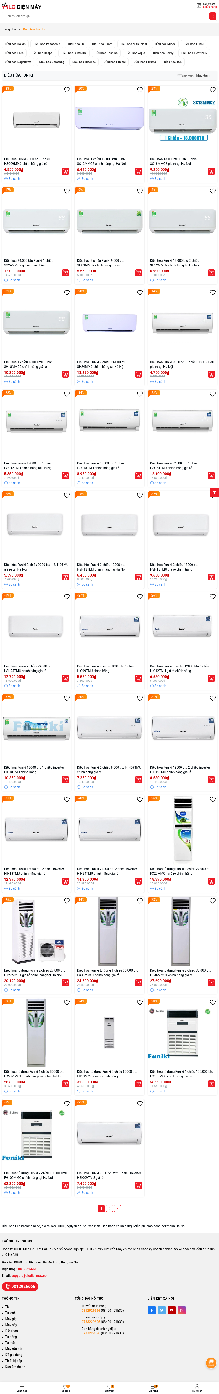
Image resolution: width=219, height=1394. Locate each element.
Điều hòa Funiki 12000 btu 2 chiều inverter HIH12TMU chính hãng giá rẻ (180, 770)
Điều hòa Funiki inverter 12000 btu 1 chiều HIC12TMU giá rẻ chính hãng (180, 668)
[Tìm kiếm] (212, 16)
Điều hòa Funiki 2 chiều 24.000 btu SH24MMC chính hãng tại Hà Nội (101, 364)
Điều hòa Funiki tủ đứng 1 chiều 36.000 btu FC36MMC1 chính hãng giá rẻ (107, 973)
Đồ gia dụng (13, 1355)
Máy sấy (11, 1325)
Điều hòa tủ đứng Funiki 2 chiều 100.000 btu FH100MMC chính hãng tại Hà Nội (35, 1175)
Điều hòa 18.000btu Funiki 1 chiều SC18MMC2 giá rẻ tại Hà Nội (174, 161)
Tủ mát (10, 1343)
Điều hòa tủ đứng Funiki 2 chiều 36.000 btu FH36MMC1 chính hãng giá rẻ (180, 973)
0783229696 (91, 1322)
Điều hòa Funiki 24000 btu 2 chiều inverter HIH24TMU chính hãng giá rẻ (107, 871)
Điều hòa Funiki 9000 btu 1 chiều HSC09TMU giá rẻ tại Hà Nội (182, 364)
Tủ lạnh (10, 1313)
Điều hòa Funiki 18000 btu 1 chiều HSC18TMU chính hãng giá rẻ (101, 465)
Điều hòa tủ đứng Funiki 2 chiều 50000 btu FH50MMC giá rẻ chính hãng (107, 1074)
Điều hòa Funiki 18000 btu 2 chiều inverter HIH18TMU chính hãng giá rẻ (34, 871)
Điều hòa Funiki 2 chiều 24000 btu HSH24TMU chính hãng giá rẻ (28, 668)
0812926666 (27, 1269)
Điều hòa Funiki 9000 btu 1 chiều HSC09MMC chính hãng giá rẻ (27, 161)
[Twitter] (162, 1310)
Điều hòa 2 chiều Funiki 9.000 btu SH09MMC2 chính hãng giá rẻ (100, 263)
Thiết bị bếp (13, 1361)
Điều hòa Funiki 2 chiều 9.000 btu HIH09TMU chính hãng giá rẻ (109, 770)
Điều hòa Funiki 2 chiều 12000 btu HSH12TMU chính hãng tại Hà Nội (101, 567)
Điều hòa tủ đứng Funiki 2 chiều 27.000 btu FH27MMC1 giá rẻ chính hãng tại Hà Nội (34, 973)
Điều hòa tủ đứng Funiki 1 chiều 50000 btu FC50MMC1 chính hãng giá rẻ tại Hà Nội (34, 1074)
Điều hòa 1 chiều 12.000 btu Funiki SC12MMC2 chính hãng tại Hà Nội (101, 161)
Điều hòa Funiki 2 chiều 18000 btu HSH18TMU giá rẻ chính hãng (174, 567)
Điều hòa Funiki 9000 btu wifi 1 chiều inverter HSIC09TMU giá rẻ (109, 1175)
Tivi (7, 1307)
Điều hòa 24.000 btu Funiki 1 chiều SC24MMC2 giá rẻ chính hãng (28, 263)
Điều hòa (11, 1331)
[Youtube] (172, 1310)
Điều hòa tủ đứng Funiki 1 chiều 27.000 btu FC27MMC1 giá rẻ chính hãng (180, 871)
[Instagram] (182, 1310)
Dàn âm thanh (15, 1367)
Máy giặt (11, 1319)
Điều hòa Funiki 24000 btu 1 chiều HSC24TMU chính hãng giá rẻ (174, 465)
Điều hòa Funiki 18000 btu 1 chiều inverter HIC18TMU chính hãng (34, 770)
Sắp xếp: (185, 75)
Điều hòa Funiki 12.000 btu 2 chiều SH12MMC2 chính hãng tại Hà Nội (174, 263)
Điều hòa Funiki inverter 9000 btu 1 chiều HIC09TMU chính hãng (106, 668)
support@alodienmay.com (30, 1276)
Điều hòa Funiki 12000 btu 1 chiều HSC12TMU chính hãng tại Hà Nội (28, 465)
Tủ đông (11, 1337)
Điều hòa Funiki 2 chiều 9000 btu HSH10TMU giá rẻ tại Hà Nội (36, 567)
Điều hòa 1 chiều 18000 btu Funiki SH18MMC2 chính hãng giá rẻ (28, 364)
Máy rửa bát (13, 1349)
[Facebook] (152, 1310)
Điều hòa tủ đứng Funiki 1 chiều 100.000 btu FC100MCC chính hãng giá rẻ (181, 1074)
